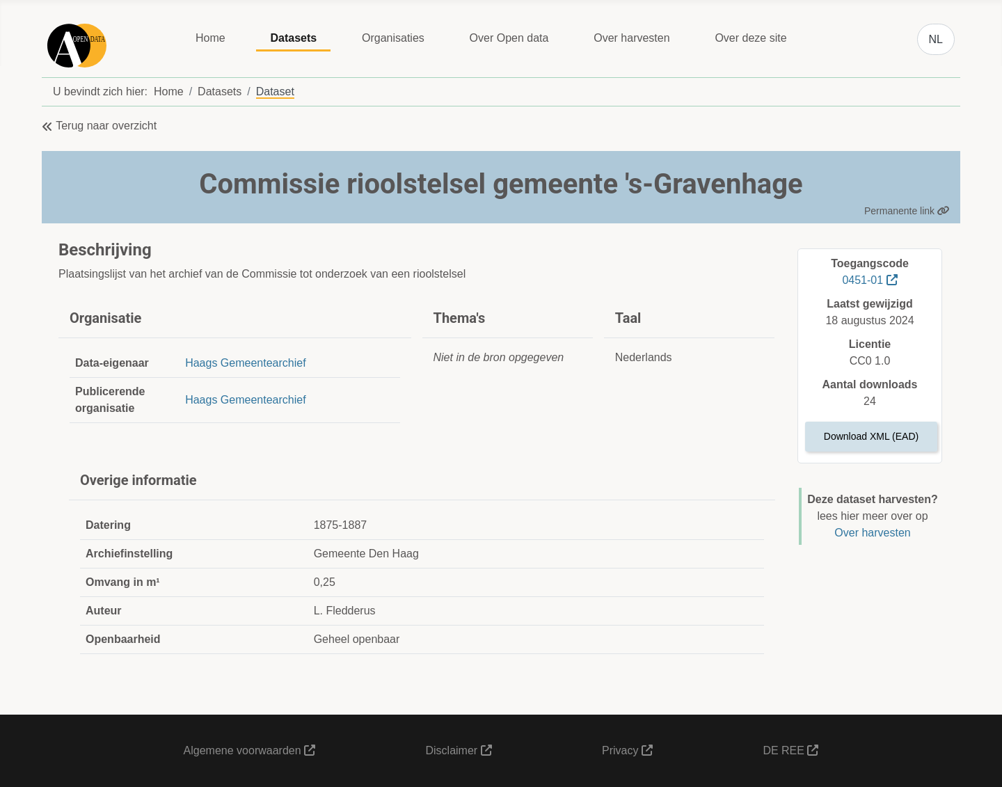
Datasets (293, 38)
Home (210, 38)
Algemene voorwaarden (249, 750)
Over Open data (509, 38)
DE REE (790, 750)
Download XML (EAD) (871, 436)
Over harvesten (631, 38)
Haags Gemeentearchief (245, 363)
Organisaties (393, 38)
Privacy (627, 750)
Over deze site (750, 38)
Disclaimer (458, 750)
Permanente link (907, 210)
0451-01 (869, 280)
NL (936, 39)
